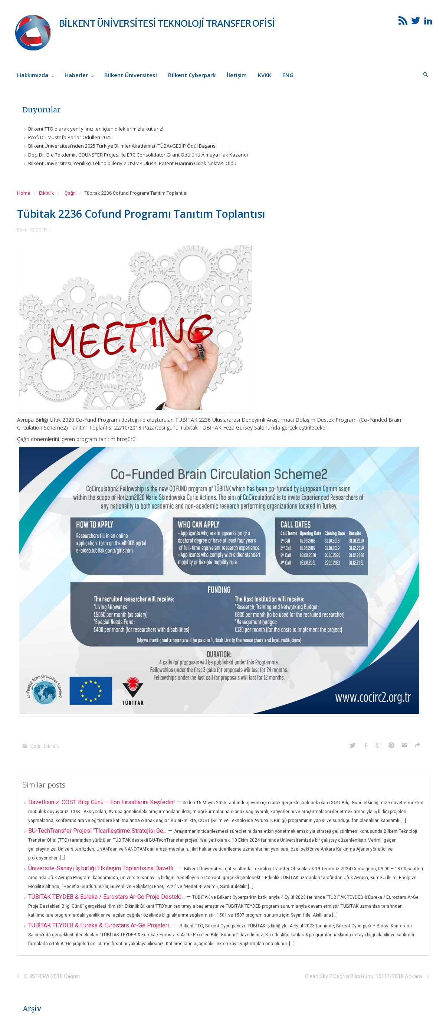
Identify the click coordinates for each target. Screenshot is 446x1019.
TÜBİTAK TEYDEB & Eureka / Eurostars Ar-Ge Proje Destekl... (107, 896)
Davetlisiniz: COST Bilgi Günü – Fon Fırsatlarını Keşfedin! (102, 802)
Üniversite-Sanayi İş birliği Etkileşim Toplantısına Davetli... (103, 868)
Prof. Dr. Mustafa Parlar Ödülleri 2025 (70, 137)
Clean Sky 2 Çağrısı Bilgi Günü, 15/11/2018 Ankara (363, 976)
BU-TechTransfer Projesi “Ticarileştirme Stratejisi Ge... (98, 830)
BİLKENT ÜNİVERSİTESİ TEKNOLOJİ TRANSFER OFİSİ (167, 23)
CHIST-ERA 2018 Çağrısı (52, 976)
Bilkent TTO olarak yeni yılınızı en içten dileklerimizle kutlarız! (95, 128)
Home (23, 193)
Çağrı (70, 193)
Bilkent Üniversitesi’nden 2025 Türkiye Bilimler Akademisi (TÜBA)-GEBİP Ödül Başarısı (122, 145)
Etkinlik (46, 193)
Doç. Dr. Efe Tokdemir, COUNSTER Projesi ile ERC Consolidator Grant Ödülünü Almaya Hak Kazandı (138, 154)
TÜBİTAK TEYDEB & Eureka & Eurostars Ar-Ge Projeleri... (101, 925)
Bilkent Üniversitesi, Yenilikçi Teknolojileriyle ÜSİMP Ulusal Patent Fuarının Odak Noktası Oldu (132, 163)
